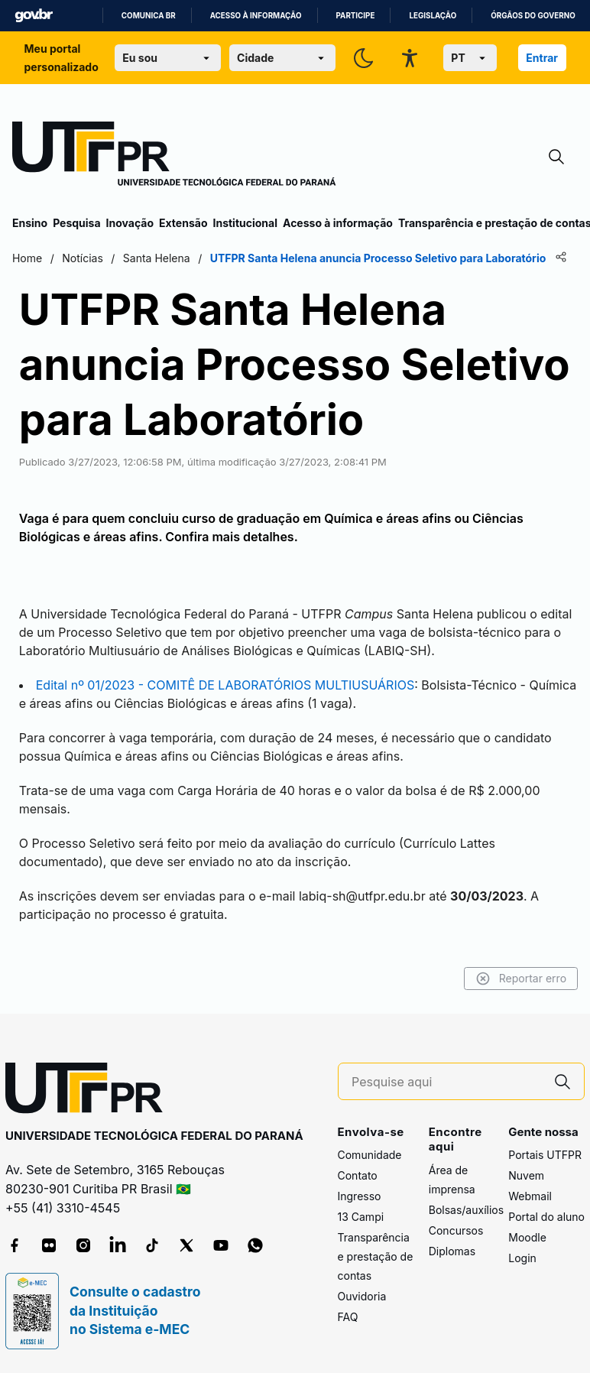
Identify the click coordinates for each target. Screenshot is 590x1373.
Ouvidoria (362, 1296)
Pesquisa (76, 222)
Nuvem (526, 1175)
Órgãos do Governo (533, 15)
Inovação (130, 222)
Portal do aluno (546, 1216)
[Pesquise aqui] (446, 1082)
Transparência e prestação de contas (375, 1256)
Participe (355, 15)
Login (522, 1257)
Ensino (29, 222)
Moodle (527, 1237)
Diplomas (452, 1251)
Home (27, 258)
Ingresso (359, 1196)
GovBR (34, 15)
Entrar (542, 57)
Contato (358, 1175)
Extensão (183, 222)
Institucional (244, 222)
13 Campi (361, 1216)
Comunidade (370, 1154)
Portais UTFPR (545, 1154)
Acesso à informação (256, 15)
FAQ (348, 1316)
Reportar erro (520, 978)
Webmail (530, 1196)
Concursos (456, 1230)
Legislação (432, 15)
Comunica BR (149, 15)
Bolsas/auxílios (466, 1209)
